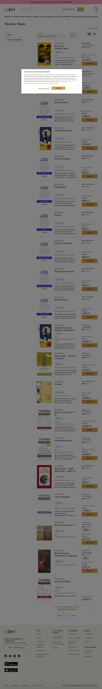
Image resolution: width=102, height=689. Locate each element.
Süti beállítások (44, 88)
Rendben (58, 88)
